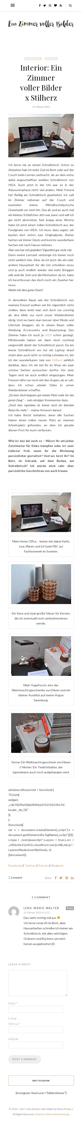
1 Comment (15, 877)
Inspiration (33, 58)
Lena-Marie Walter (41, 908)
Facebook (14, 865)
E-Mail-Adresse (14, 1021)
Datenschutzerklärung (57, 1114)
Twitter (30, 865)
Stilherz (57, 360)
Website (13, 1039)
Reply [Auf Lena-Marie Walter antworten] (70, 908)
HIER (48, 335)
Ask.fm (43, 865)
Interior (51, 58)
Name (12, 1003)
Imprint (40, 1114)
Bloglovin (57, 865)
